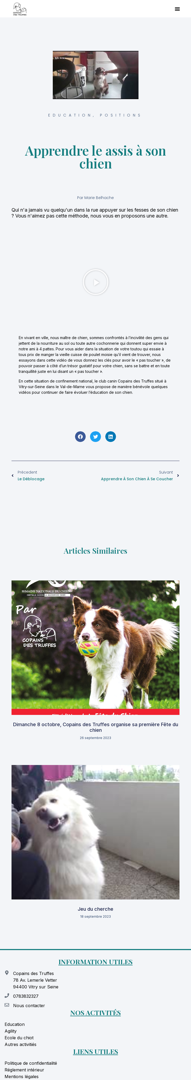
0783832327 (26, 996)
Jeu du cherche (95, 909)
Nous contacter (29, 1005)
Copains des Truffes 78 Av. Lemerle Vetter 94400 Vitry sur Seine (35, 980)
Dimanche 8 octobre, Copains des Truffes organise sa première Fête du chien (95, 727)
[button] (177, 9)
